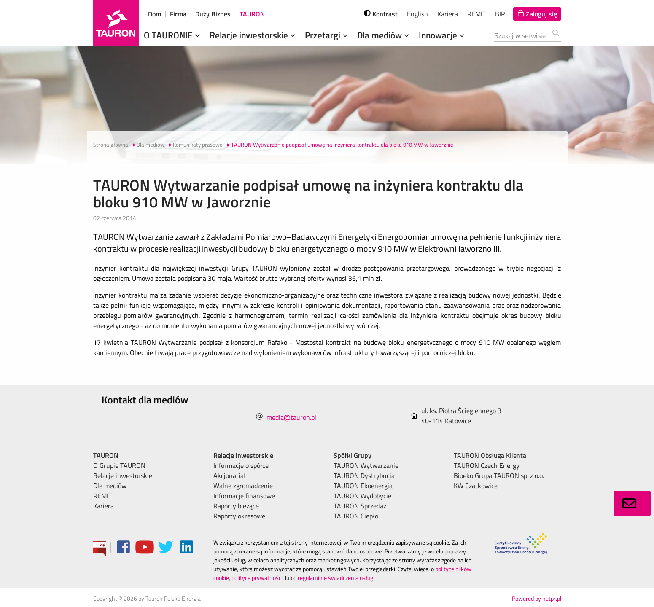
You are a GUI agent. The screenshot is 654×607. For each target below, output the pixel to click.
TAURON (252, 14)
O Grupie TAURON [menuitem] (119, 465)
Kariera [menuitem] (103, 506)
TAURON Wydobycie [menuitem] (362, 496)
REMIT (476, 14)
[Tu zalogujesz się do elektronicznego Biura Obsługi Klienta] (537, 14)
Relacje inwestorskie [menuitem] (122, 475)
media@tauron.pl (291, 417)
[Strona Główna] (116, 23)
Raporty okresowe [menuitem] (239, 516)
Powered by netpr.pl (536, 598)
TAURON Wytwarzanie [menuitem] (366, 465)
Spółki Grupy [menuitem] (352, 455)
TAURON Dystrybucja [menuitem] (364, 475)
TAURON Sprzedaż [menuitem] (360, 506)
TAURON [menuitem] (105, 455)
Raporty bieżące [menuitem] (236, 506)
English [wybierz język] (417, 14)
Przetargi (327, 35)
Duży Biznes (213, 14)
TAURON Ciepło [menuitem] (356, 516)
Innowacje (442, 35)
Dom (154, 14)
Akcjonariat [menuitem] (229, 475)
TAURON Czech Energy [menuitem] (486, 465)
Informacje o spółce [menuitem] (241, 465)
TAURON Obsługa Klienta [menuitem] (490, 455)
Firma (178, 14)
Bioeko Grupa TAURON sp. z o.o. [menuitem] (499, 475)
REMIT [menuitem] (102, 496)
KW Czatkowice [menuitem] (476, 486)
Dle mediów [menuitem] (109, 486)
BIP (500, 14)
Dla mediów (384, 35)
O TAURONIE (173, 35)
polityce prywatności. (257, 577)
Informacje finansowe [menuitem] (244, 496)
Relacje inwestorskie (253, 35)
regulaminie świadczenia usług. (336, 577)
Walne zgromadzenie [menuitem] (243, 486)
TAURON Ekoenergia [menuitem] (363, 486)
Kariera (447, 14)
